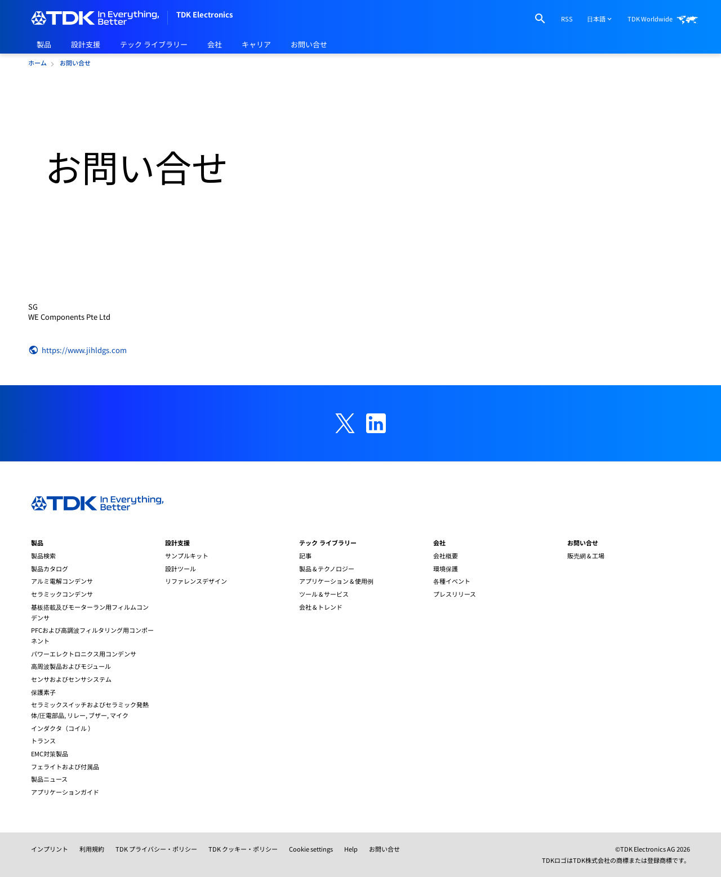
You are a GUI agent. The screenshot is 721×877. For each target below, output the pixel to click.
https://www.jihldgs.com (77, 350)
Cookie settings (311, 848)
